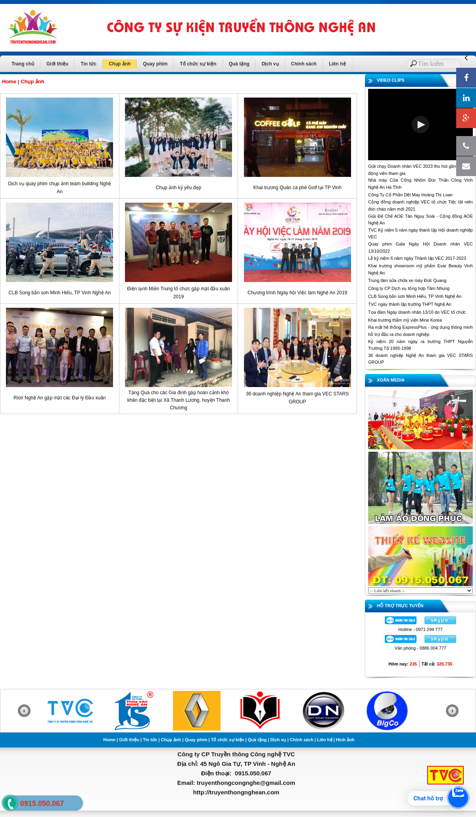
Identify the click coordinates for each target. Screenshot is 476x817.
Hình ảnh (345, 739)
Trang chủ (23, 64)
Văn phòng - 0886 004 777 (420, 648)
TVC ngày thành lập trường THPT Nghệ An (409, 304)
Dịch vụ (270, 64)
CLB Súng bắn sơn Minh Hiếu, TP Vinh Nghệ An (60, 292)
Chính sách (304, 64)
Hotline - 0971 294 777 (420, 629)
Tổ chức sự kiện (198, 64)
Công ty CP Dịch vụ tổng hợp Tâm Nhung (408, 288)
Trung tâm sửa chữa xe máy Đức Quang (407, 280)
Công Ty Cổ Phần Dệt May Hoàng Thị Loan (410, 194)
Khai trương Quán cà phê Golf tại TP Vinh (297, 187)
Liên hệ (337, 64)
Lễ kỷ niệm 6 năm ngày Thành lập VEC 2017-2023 (417, 258)
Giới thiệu (57, 64)
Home (9, 81)
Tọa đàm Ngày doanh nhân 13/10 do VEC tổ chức (417, 312)
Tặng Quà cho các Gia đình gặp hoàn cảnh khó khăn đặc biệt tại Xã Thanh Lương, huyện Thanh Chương (178, 400)
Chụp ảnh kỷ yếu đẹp (179, 187)
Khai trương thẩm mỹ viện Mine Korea (405, 320)
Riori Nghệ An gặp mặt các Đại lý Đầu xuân (59, 398)
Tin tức (88, 64)
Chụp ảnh (120, 64)
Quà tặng (239, 64)
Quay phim (155, 64)
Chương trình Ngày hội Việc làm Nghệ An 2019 (297, 292)
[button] (420, 124)
